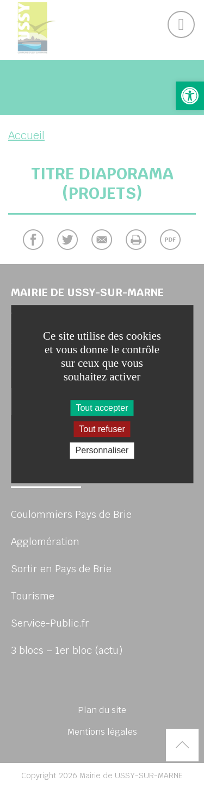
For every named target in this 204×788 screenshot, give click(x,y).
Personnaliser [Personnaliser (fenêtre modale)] (102, 450)
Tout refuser (102, 429)
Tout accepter (102, 407)
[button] (190, 96)
